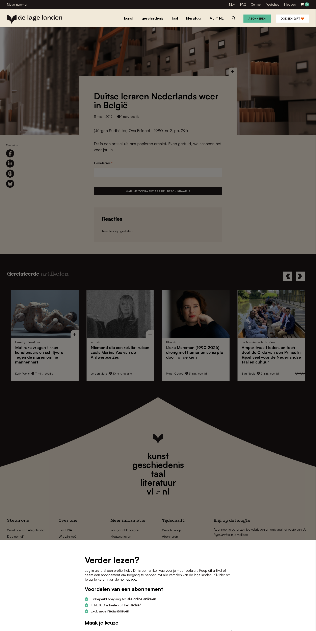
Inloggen (290, 4)
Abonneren (257, 18)
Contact (256, 4)
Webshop (272, 4)
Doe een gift (292, 18)
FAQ (243, 4)
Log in (89, 570)
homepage (128, 579)
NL (231, 4)
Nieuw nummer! (17, 4)
